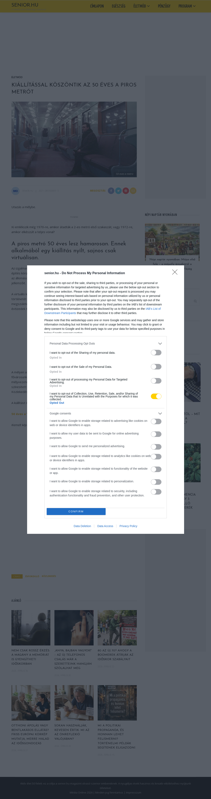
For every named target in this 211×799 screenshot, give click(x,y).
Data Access (105, 526)
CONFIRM (76, 511)
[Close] (176, 273)
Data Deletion (82, 526)
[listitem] (105, 343)
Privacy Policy (128, 526)
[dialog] (105, 399)
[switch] (156, 352)
